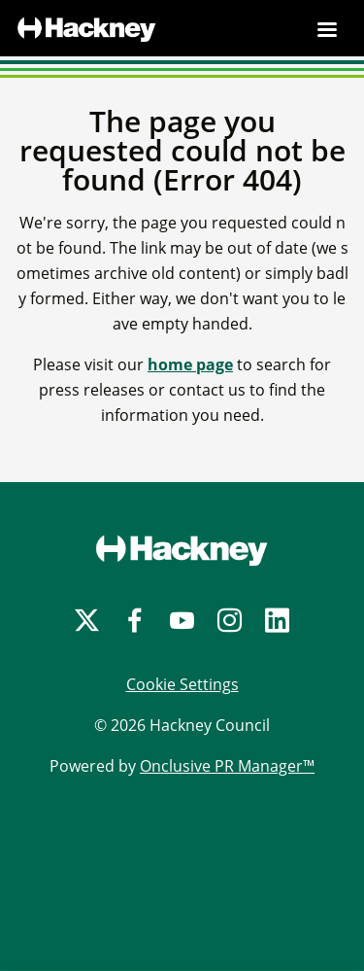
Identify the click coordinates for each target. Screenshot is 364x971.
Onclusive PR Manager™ (227, 766)
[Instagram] (229, 620)
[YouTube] (182, 620)
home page (190, 364)
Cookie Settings (182, 684)
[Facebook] (134, 620)
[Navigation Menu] (327, 29)
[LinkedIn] (277, 620)
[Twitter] (87, 620)
